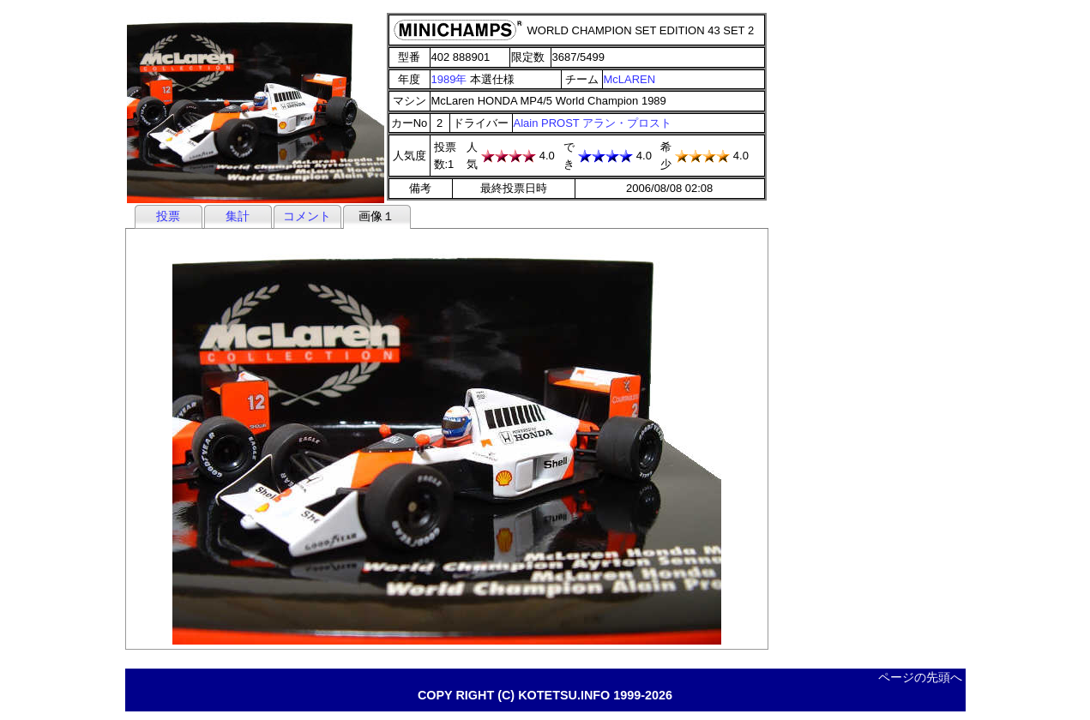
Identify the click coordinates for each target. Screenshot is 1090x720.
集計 (238, 216)
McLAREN (630, 79)
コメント (307, 216)
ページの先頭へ (920, 677)
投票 (168, 216)
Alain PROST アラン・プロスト (593, 123)
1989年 (449, 79)
